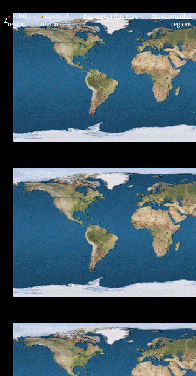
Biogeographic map (110, 15)
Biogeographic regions (171, 19)
